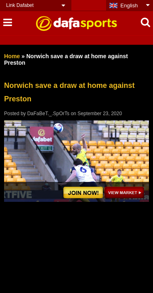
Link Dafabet (19, 5)
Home (12, 56)
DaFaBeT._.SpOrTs (48, 113)
